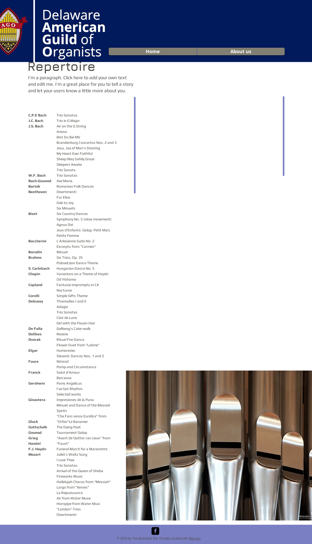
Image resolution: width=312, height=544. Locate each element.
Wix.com (195, 538)
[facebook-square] (155, 531)
